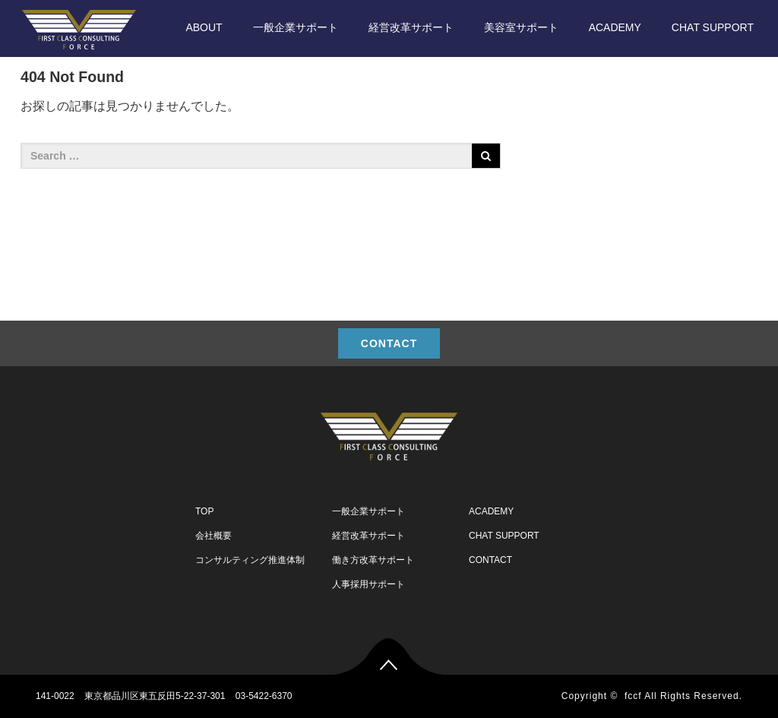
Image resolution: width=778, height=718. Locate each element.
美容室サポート (521, 27)
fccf (633, 696)
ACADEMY (615, 27)
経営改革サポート (411, 27)
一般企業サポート (295, 27)
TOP (204, 511)
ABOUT (203, 27)
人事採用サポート (368, 584)
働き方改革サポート (373, 560)
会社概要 (213, 535)
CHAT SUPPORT (713, 27)
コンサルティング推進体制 (250, 560)
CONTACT (389, 343)
